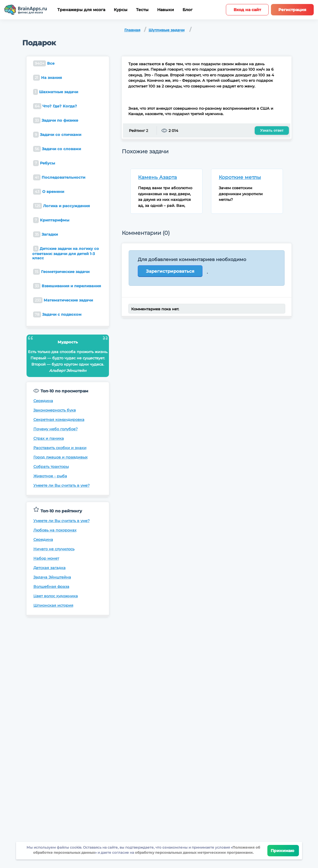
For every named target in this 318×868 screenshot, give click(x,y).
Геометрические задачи (61, 272)
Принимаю (283, 850)
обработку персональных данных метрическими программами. (194, 852)
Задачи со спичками (57, 135)
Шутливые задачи (167, 30)
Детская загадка (49, 567)
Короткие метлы (240, 177)
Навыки (165, 9)
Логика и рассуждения (61, 206)
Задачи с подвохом (57, 314)
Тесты (142, 9)
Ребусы (44, 163)
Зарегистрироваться (170, 271)
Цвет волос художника (55, 596)
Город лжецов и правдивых (60, 457)
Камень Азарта (157, 177)
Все (43, 63)
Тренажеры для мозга (81, 9)
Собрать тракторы (51, 466)
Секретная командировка (58, 419)
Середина (43, 400)
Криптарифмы (51, 220)
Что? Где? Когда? (55, 106)
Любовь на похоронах (54, 530)
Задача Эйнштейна (52, 577)
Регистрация (292, 9)
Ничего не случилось (53, 549)
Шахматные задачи (55, 92)
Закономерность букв (54, 410)
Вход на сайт (247, 9)
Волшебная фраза (51, 586)
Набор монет (46, 558)
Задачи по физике (55, 120)
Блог (188, 9)
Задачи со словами (57, 149)
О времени (48, 192)
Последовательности (59, 177)
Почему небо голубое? (55, 429)
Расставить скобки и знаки (59, 447)
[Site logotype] (25, 9)
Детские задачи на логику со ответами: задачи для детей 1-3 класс (65, 253)
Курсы (120, 9)
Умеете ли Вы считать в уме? (61, 485)
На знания (47, 78)
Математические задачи (63, 300)
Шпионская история (53, 605)
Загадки (45, 234)
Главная (132, 30)
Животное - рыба (50, 476)
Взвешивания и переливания (67, 286)
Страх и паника (48, 438)
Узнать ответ (271, 130)
